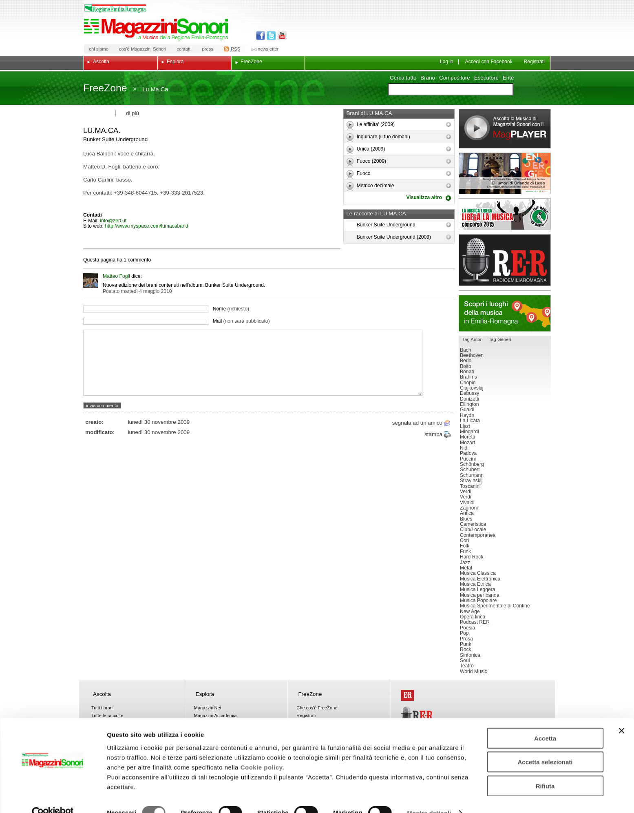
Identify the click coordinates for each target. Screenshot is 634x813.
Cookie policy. (263, 750)
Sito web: (94, 226)
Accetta (545, 721)
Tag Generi (500, 339)
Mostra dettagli (429, 796)
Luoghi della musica (504, 313)
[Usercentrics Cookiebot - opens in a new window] (52, 797)
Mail (241, 321)
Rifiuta (545, 769)
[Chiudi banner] (621, 714)
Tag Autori (472, 339)
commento (138, 260)
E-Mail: (91, 221)
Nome (231, 309)
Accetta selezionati (544, 745)
